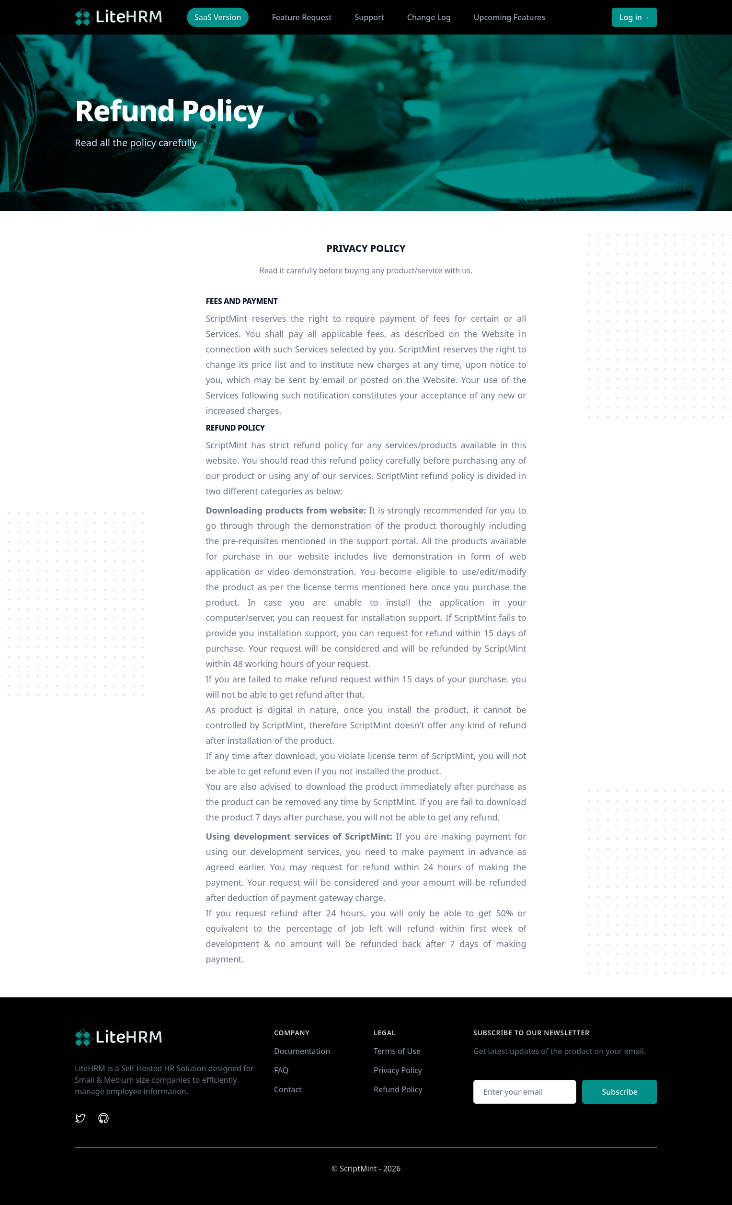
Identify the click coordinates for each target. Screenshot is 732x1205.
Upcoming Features (509, 17)
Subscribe (620, 1092)
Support (369, 17)
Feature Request (302, 17)
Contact (288, 1089)
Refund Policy (398, 1089)
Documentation (302, 1051)
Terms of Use (397, 1051)
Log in (634, 17)
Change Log (429, 17)
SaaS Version (217, 17)
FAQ (281, 1070)
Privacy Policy (398, 1070)
